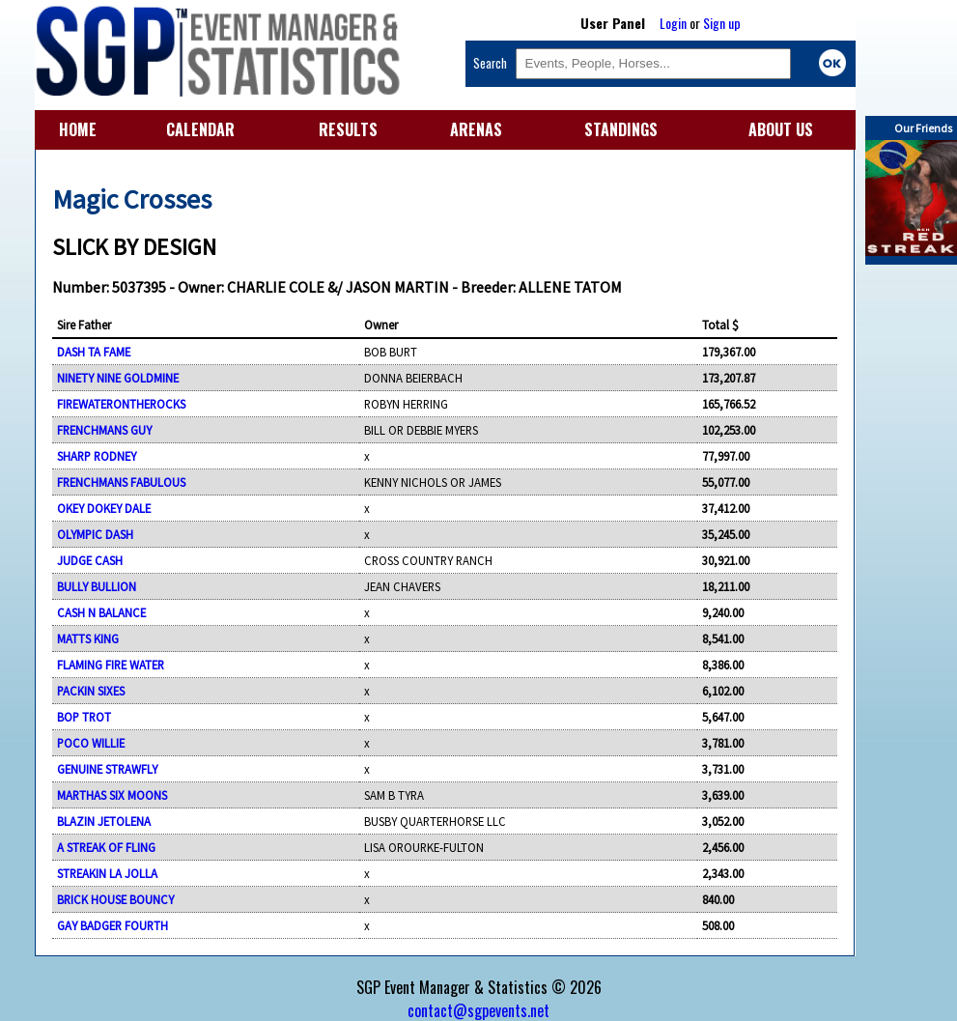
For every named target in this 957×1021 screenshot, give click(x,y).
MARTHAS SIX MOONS (112, 795)
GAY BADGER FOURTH (112, 925)
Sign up (722, 23)
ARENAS (476, 129)
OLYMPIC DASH (95, 534)
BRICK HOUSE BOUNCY (115, 899)
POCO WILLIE (91, 743)
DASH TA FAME (93, 351)
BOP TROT (84, 716)
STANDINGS (621, 129)
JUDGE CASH (90, 560)
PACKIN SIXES (91, 690)
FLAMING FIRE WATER (110, 664)
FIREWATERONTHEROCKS (121, 403)
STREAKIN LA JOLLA (107, 873)
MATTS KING (88, 638)
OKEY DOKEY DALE (104, 508)
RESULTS (348, 129)
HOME (78, 129)
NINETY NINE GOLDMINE (118, 377)
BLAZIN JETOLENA (104, 821)
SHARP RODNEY (96, 456)
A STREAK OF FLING (106, 847)
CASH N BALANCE (101, 612)
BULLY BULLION (96, 586)
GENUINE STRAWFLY (107, 769)
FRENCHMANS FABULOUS (121, 482)
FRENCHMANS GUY (104, 430)
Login (673, 23)
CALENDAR (200, 129)
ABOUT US (780, 129)
